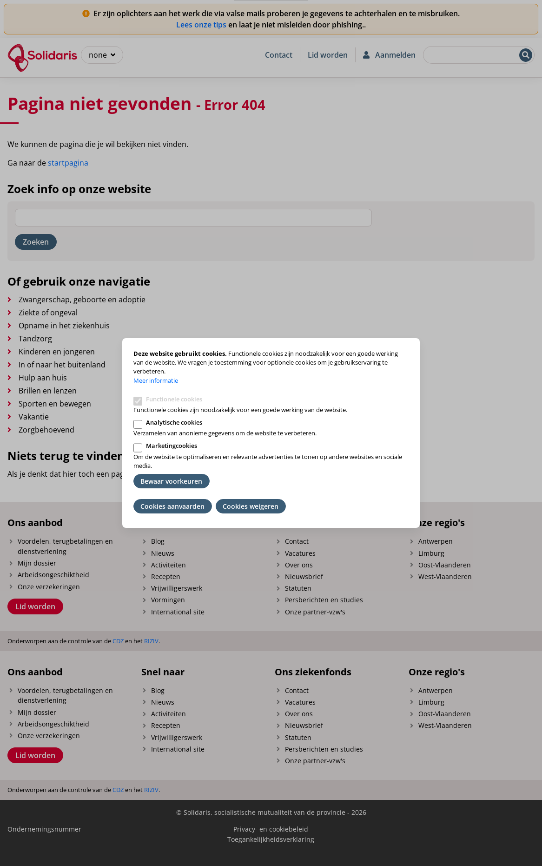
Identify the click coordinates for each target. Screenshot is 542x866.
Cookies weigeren (250, 506)
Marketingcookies (171, 445)
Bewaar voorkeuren (171, 481)
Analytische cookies (174, 422)
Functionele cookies (174, 399)
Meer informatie (155, 380)
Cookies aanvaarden (172, 506)
